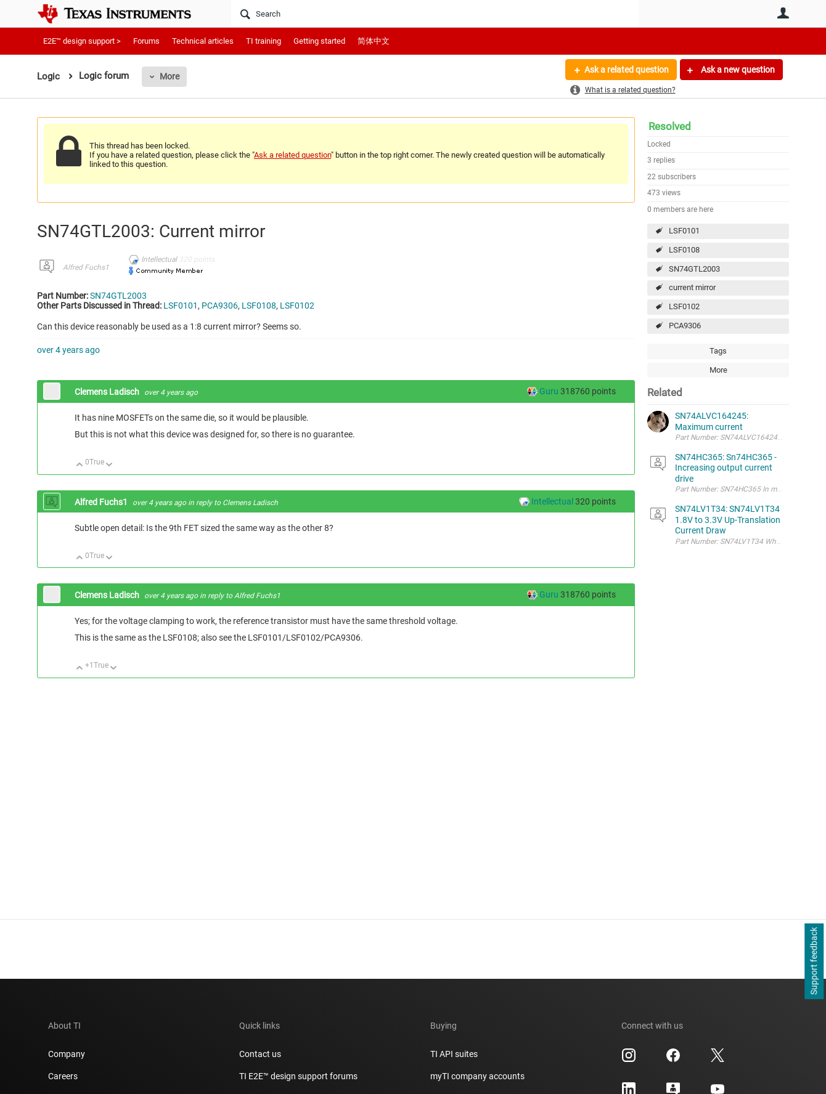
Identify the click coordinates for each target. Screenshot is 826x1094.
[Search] (435, 13)
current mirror (692, 287)
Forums (146, 41)
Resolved (669, 126)
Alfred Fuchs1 (86, 267)
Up (80, 465)
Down (109, 465)
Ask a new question (737, 70)
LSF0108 (684, 249)
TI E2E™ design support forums (298, 1076)
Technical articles (203, 41)
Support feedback (814, 961)
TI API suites (454, 1054)
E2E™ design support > (82, 41)
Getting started (319, 41)
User (783, 13)
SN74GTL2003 (694, 269)
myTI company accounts (477, 1076)
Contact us (260, 1054)
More (169, 76)
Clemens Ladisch (108, 392)
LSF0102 (684, 306)
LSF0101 (684, 230)
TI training (263, 41)
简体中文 (374, 41)
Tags (718, 350)
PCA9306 (685, 325)
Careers (63, 1076)
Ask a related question (626, 70)
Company (66, 1054)
